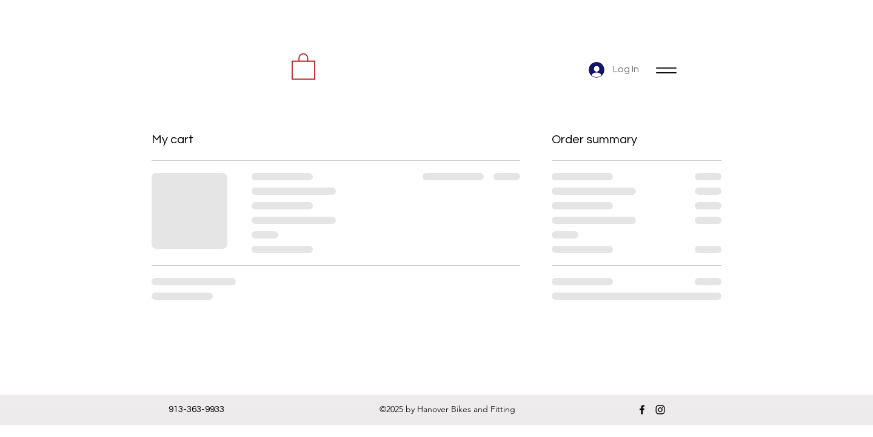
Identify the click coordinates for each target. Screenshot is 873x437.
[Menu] (665, 70)
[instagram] (660, 410)
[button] (303, 66)
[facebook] (642, 410)
